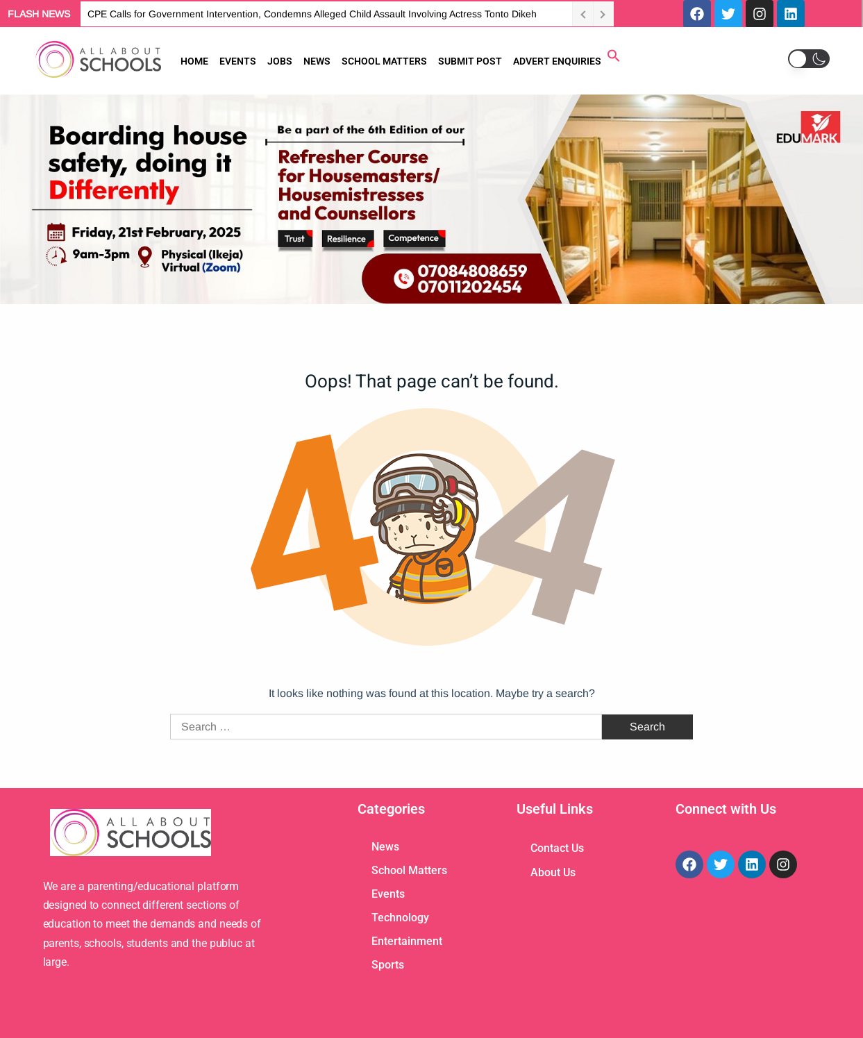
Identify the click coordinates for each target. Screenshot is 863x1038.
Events (388, 894)
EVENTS (237, 61)
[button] (614, 59)
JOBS (279, 61)
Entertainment (406, 941)
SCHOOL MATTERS (384, 61)
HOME (194, 61)
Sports (387, 964)
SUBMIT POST (470, 61)
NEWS (316, 61)
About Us (553, 872)
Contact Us (557, 848)
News (385, 846)
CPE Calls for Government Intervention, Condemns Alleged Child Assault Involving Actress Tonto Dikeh (312, 13)
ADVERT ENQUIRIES (557, 61)
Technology (400, 917)
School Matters (409, 870)
